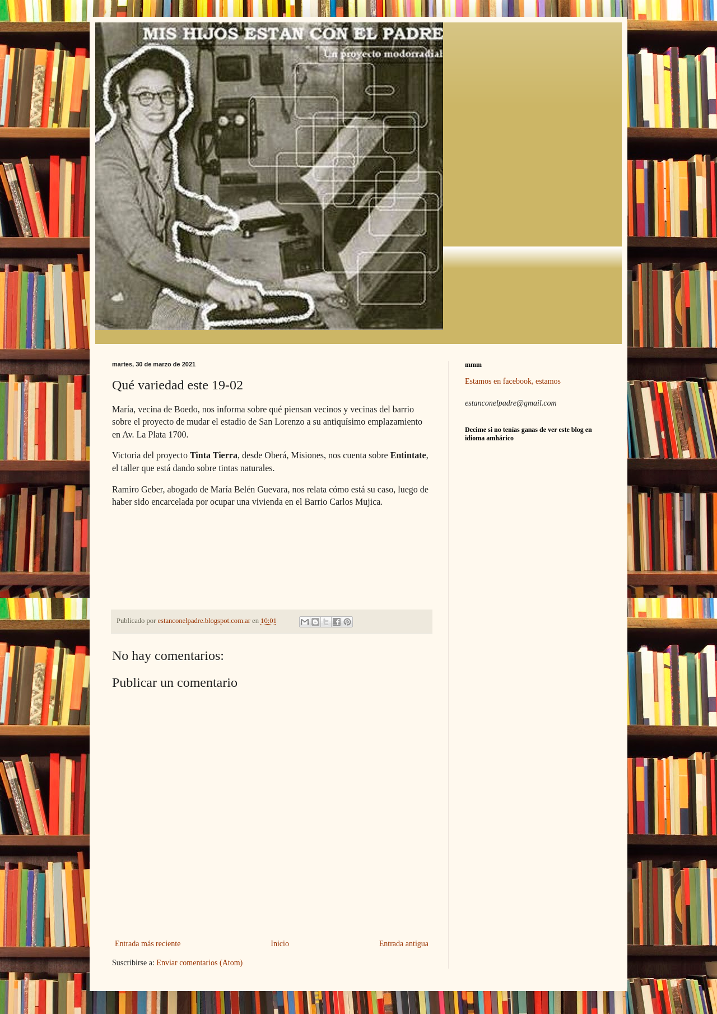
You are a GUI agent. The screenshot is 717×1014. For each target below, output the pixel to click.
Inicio (280, 943)
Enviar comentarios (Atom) (199, 963)
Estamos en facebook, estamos (513, 381)
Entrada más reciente (147, 943)
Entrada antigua (404, 943)
